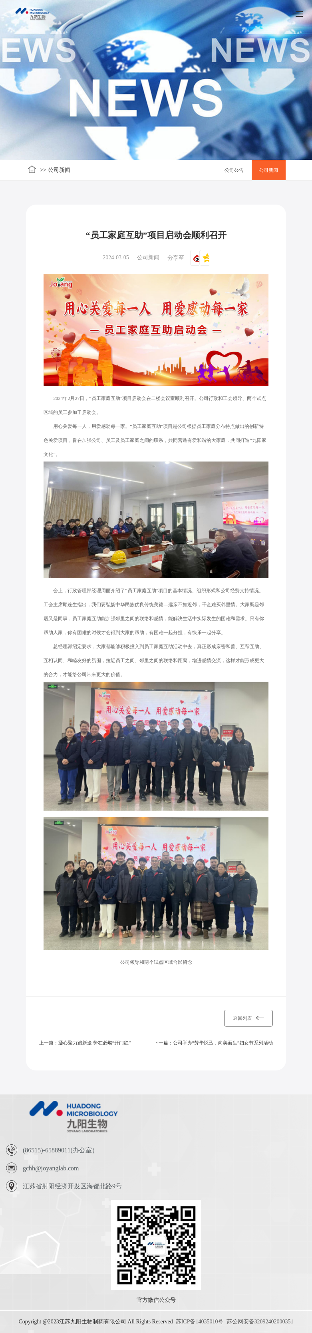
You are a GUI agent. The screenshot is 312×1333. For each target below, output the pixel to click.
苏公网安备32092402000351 (260, 1322)
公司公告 (234, 170)
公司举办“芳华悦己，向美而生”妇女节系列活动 (223, 1043)
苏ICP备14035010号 (200, 1322)
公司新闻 (268, 170)
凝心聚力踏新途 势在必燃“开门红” (94, 1043)
